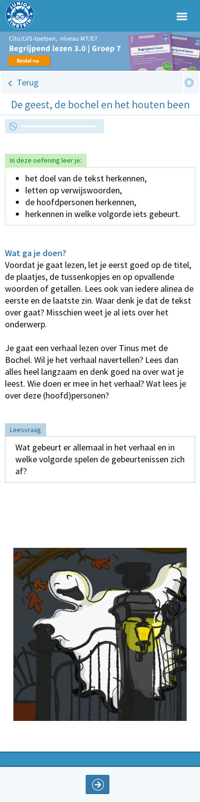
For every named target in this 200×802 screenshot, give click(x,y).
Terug (28, 82)
